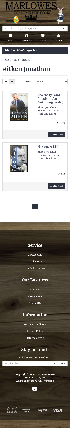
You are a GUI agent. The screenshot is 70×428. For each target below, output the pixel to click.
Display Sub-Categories (21, 50)
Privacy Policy (35, 331)
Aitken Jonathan (22, 59)
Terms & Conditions (35, 324)
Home (5, 59)
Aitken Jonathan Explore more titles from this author (48, 110)
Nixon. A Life (49, 147)
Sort (28, 81)
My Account (35, 254)
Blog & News (35, 296)
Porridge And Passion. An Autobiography (50, 98)
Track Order (35, 261)
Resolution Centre (35, 268)
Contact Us (35, 303)
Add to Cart (56, 134)
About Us (35, 289)
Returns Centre (35, 337)
